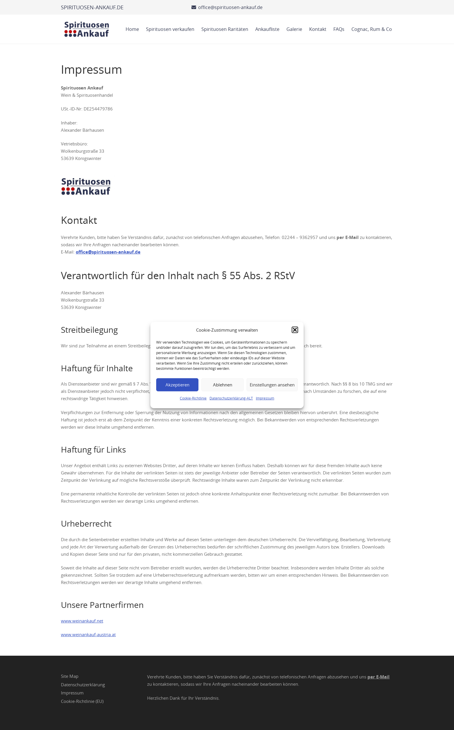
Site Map (69, 676)
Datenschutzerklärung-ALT (231, 397)
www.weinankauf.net (82, 621)
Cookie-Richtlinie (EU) (82, 701)
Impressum (265, 397)
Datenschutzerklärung (83, 684)
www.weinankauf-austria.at (88, 634)
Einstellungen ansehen (272, 385)
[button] (295, 330)
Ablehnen (222, 385)
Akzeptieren (177, 385)
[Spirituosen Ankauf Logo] (87, 29)
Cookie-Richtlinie (193, 397)
